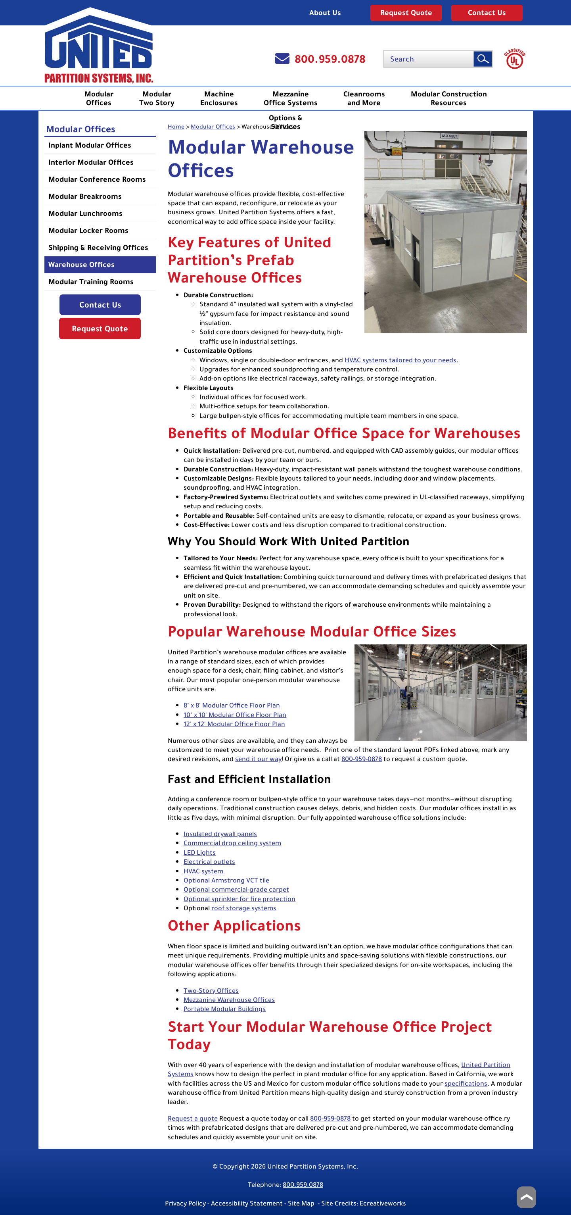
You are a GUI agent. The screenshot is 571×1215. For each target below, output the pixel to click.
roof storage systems (243, 908)
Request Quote (406, 13)
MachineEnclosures (219, 98)
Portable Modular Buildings (225, 1009)
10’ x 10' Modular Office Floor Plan (235, 715)
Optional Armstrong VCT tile (226, 880)
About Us (325, 13)
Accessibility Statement (247, 1203)
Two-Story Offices (211, 991)
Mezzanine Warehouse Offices (229, 1000)
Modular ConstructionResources (449, 98)
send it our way (258, 759)
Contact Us (487, 13)
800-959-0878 (361, 759)
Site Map (301, 1203)
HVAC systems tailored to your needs (400, 360)
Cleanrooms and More (364, 98)
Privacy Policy (185, 1203)
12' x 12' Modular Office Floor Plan (234, 724)
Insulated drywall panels (220, 834)
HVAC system (204, 871)
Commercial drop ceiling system (232, 843)
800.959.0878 (330, 59)
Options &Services (286, 122)
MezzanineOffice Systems (291, 98)
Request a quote (193, 1118)
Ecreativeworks (383, 1203)
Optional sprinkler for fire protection (239, 899)
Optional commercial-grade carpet (236, 889)
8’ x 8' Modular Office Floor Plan (232, 705)
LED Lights (200, 852)
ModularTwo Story (156, 98)
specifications (466, 1083)
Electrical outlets (209, 862)
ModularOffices (98, 98)
